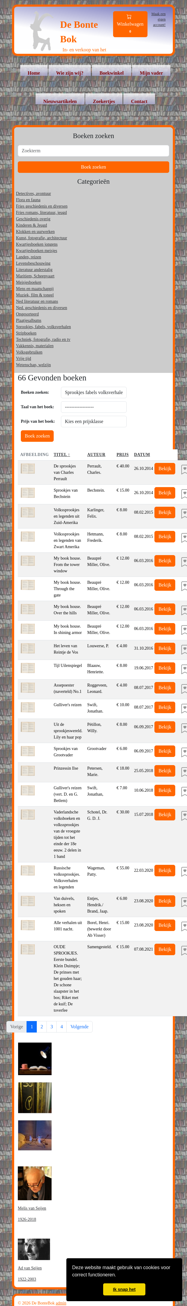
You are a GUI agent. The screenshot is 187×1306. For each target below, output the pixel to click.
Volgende (79, 1026)
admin (61, 1303)
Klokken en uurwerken (35, 231)
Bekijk (164, 468)
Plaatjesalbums (28, 320)
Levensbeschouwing (33, 263)
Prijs (122, 454)
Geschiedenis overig (33, 219)
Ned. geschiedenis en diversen (41, 307)
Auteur (96, 454)
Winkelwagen (130, 24)
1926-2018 (27, 1219)
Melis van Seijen (32, 1208)
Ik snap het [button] (124, 1289)
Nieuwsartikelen (60, 101)
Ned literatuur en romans (37, 301)
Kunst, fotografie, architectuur (41, 238)
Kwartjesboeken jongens (37, 244)
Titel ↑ (62, 454)
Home (34, 73)
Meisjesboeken (28, 282)
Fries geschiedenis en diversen (42, 206)
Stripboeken (26, 333)
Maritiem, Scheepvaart (35, 276)
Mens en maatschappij (35, 288)
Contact (139, 101)
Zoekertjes (104, 101)
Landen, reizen (28, 257)
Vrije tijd (23, 358)
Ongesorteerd (27, 314)
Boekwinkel (112, 73)
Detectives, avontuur (33, 193)
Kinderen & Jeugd (31, 225)
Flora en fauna (28, 200)
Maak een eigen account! (158, 19)
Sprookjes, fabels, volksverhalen (43, 327)
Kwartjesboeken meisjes (36, 250)
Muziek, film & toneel (35, 295)
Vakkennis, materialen (34, 346)
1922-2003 (27, 1279)
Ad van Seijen (30, 1268)
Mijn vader (151, 73)
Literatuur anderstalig (34, 269)
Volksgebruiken (29, 352)
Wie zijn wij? (69, 73)
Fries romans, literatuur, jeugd (41, 212)
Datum (142, 454)
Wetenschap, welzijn (33, 365)
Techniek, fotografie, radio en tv (43, 339)
